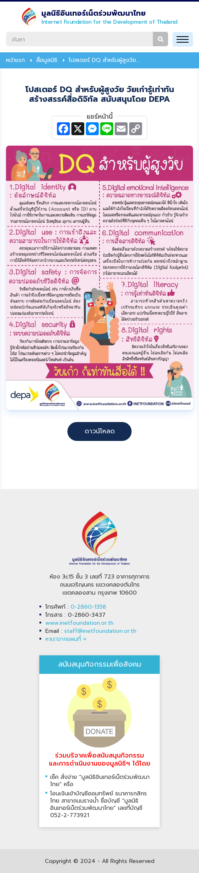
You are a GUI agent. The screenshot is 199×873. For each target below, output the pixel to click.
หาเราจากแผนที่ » (66, 639)
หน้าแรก (15, 60)
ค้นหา (160, 39)
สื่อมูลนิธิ (46, 60)
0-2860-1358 (88, 607)
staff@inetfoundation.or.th (100, 631)
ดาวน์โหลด (100, 431)
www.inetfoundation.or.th (79, 623)
